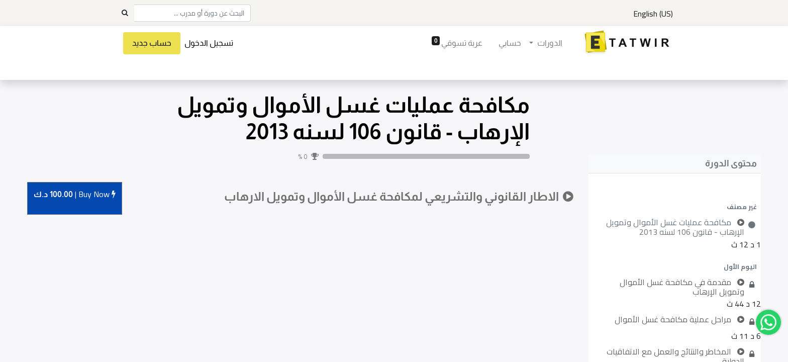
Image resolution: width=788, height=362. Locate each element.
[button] (674, 207)
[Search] (124, 13)
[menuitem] (510, 43)
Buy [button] (75, 195)
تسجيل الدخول (208, 43)
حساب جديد (151, 43)
